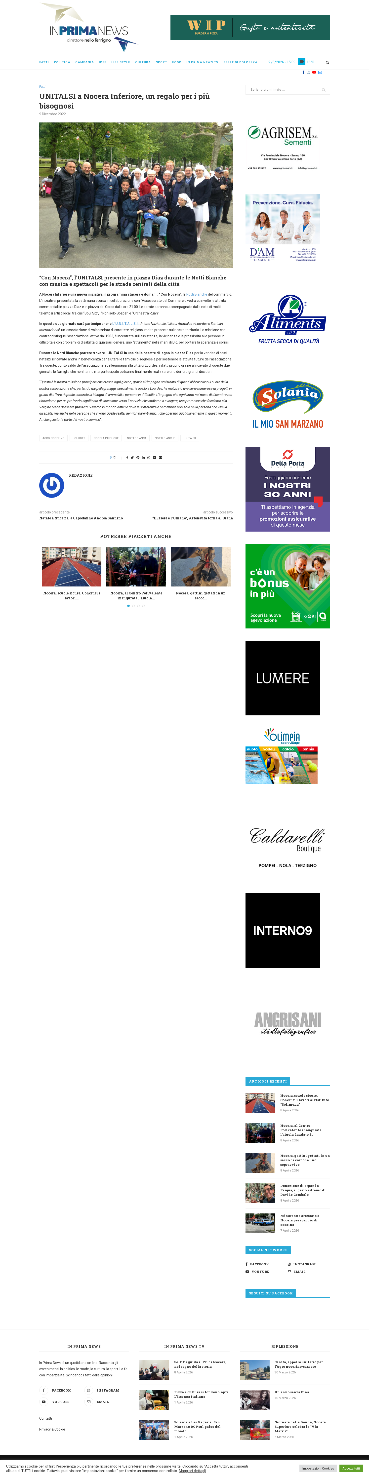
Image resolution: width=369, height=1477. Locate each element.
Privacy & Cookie (52, 1429)
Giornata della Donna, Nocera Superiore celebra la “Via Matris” (300, 1426)
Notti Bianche (196, 294)
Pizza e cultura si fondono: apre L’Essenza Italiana (201, 1394)
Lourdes (79, 438)
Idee (102, 62)
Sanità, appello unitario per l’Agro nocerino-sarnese (299, 1364)
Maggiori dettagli (192, 1471)
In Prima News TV (184, 1346)
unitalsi (190, 438)
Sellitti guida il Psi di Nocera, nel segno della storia (200, 1364)
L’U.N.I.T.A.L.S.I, (125, 324)
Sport (161, 62)
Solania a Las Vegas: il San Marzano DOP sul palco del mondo (197, 1426)
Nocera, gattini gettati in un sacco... (201, 596)
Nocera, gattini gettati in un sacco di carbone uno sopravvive (305, 1160)
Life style (120, 62)
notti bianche (165, 438)
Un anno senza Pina (292, 1392)
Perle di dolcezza (240, 62)
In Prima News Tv (202, 62)
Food (176, 62)
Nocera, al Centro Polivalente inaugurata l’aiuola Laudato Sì (301, 1130)
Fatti (44, 62)
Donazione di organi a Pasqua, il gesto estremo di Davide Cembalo (303, 1190)
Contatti (45, 1418)
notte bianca (136, 438)
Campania (84, 62)
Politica (62, 62)
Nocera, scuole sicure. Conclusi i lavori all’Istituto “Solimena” (304, 1100)
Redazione (81, 475)
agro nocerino (53, 438)
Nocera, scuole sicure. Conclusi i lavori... (71, 596)
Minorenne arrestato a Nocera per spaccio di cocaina (299, 1220)
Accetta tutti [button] (351, 1468)
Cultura (143, 62)
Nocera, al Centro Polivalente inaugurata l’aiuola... (136, 596)
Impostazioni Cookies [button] (318, 1468)
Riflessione (284, 1346)
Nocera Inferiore (106, 438)
